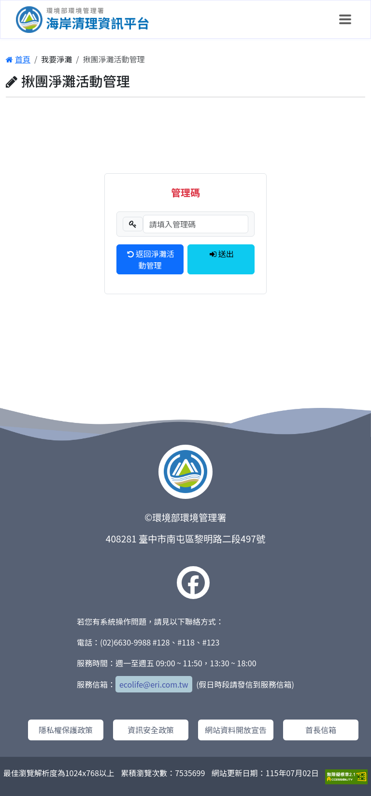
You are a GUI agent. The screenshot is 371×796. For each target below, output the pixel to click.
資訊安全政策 (151, 730)
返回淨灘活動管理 (150, 259)
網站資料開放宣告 (236, 730)
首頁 (18, 59)
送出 (221, 253)
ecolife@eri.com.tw (153, 684)
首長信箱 (320, 730)
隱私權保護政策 (66, 730)
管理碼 (185, 192)
